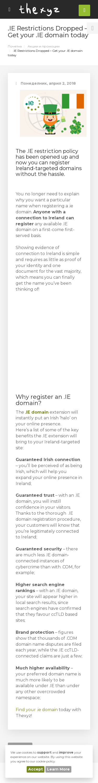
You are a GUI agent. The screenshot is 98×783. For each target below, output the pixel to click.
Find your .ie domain (37, 709)
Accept (35, 769)
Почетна (15, 46)
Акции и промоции (44, 46)
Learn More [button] (58, 769)
